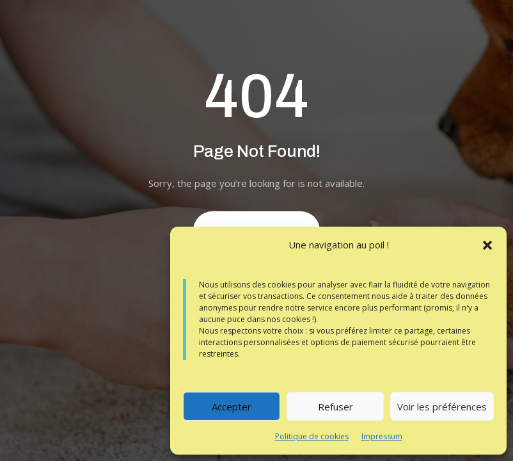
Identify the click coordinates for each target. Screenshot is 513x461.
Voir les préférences (442, 406)
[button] (487, 245)
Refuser (335, 406)
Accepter (231, 406)
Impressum (381, 436)
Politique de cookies (312, 436)
